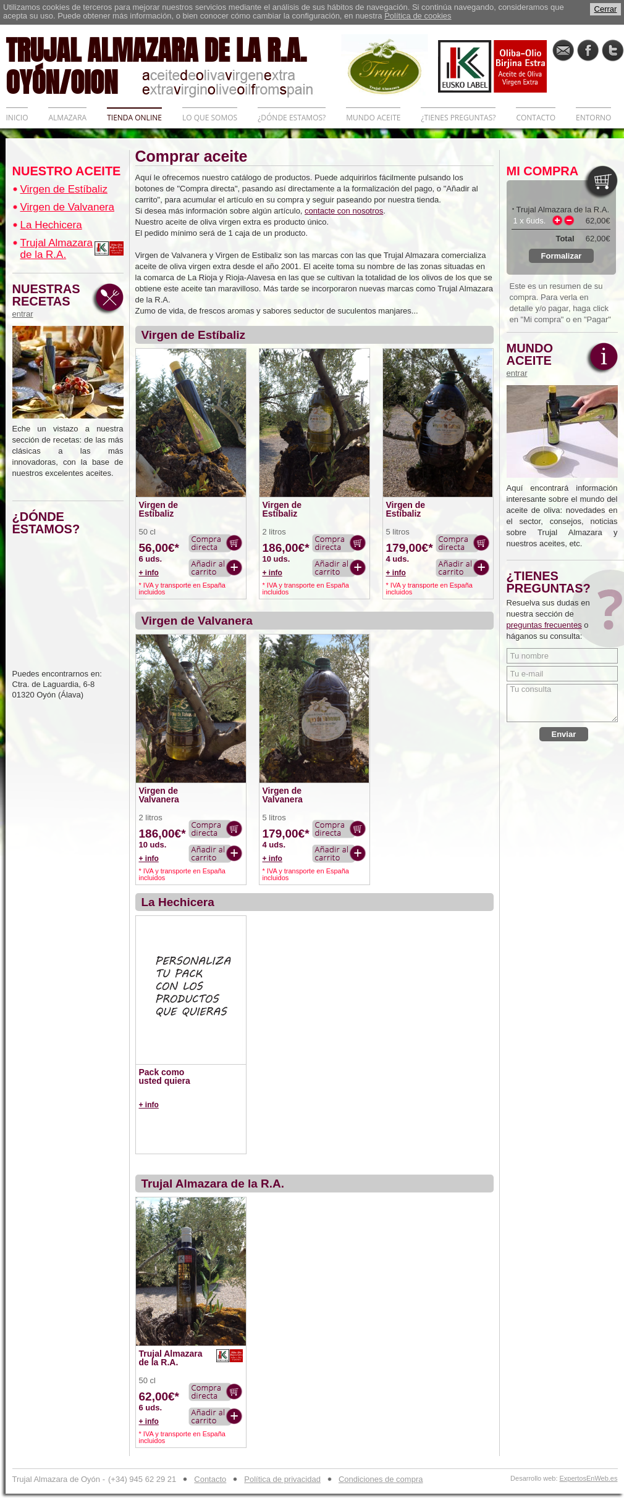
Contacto (210, 1479)
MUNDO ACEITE (373, 117)
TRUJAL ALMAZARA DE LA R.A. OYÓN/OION (173, 65)
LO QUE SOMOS (209, 117)
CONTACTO (535, 117)
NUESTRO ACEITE (66, 171)
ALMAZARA (67, 117)
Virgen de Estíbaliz (64, 189)
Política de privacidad (282, 1479)
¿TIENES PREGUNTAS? (458, 117)
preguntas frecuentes (544, 625)
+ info (149, 572)
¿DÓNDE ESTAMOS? (292, 117)
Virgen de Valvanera (67, 207)
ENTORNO (593, 117)
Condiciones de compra (381, 1479)
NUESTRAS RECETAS (49, 300)
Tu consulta (562, 703)
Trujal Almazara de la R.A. (56, 248)
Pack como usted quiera (164, 1076)
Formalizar (561, 255)
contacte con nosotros (344, 210)
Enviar (564, 734)
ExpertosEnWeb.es (589, 1478)
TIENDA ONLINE (134, 117)
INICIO (17, 117)
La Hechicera (51, 225)
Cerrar (605, 9)
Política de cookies (417, 15)
